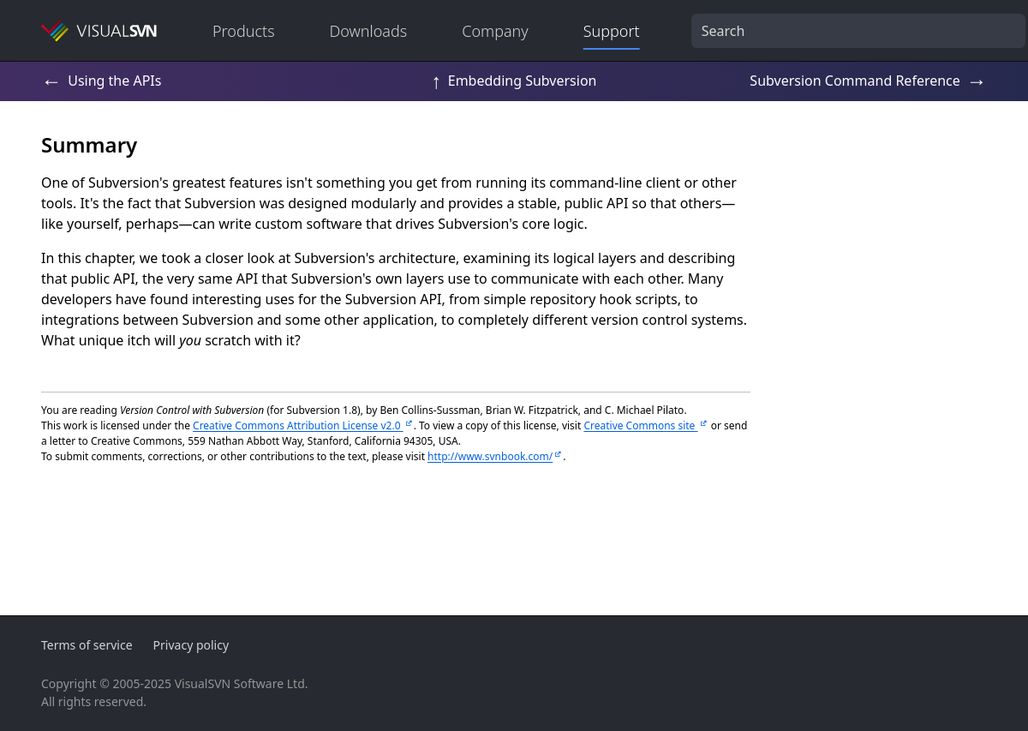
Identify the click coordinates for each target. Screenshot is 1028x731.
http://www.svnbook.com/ (490, 456)
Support (611, 31)
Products (243, 31)
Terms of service (87, 645)
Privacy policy (191, 645)
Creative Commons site (640, 425)
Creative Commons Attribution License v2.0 (298, 425)
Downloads (369, 31)
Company (495, 31)
